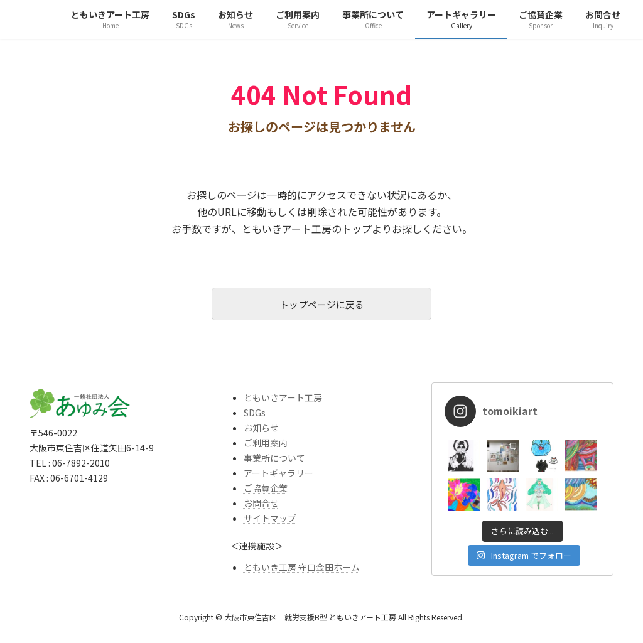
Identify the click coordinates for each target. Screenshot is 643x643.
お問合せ (261, 506)
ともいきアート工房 (283, 401)
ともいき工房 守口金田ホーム (302, 571)
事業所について (274, 461)
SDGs (255, 416)
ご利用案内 (266, 446)
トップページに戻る (321, 305)
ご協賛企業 (266, 491)
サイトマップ (270, 522)
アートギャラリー (278, 476)
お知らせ (261, 431)
